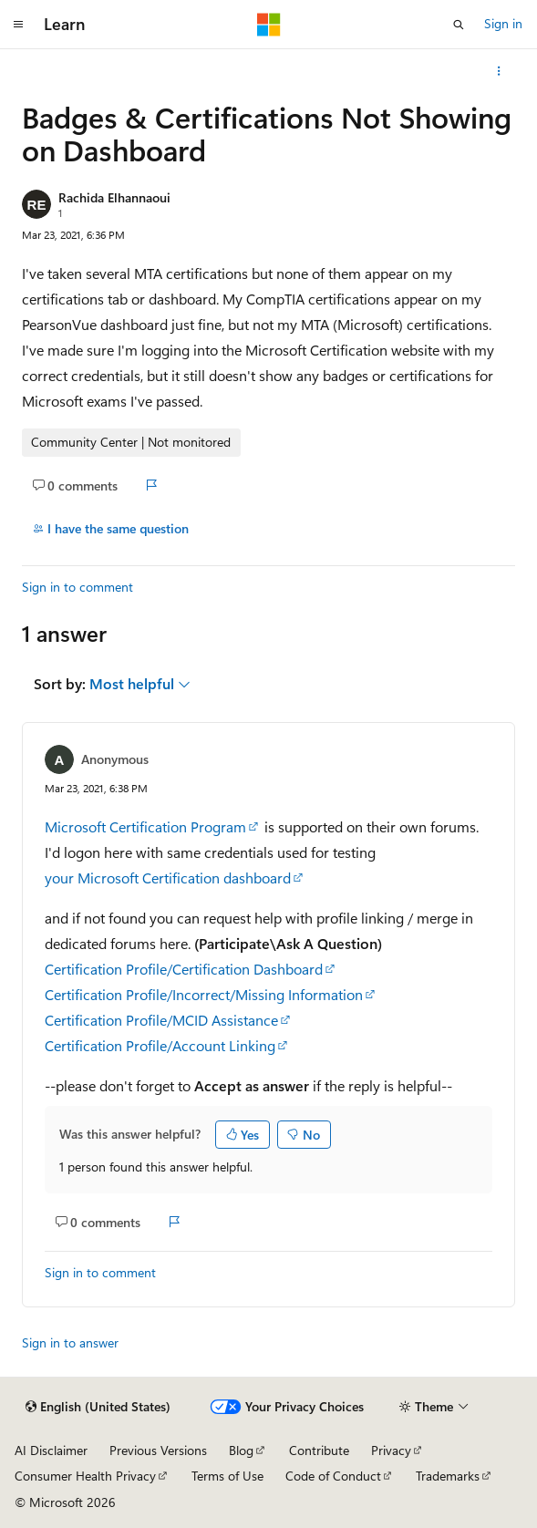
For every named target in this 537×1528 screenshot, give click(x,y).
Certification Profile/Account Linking (160, 1045)
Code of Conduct (333, 1475)
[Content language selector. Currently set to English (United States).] (98, 1406)
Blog (241, 1450)
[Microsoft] (269, 24)
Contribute (319, 1450)
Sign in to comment (77, 586)
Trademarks (448, 1475)
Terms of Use (227, 1475)
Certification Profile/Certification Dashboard (184, 968)
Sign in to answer (70, 1342)
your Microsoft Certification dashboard (168, 877)
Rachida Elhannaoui (114, 197)
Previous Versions (158, 1450)
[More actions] (499, 71)
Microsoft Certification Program (145, 826)
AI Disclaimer (51, 1450)
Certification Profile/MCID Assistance (161, 1019)
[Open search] (458, 24)
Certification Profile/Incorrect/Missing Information (204, 994)
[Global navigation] (18, 24)
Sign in (503, 23)
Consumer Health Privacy (85, 1475)
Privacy (391, 1450)
